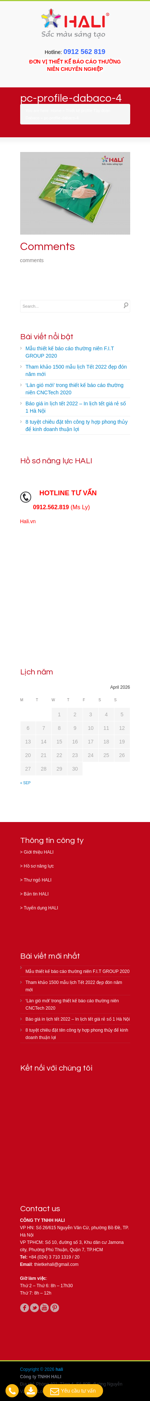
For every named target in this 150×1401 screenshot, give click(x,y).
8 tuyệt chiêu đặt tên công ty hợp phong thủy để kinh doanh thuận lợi (77, 425)
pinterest (54, 1307)
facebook (24, 1307)
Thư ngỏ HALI (38, 880)
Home (56, 110)
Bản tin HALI (36, 894)
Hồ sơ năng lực (39, 866)
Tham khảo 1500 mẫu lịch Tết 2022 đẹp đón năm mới (76, 370)
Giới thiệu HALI (39, 852)
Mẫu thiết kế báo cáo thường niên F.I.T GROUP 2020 (70, 352)
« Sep (25, 783)
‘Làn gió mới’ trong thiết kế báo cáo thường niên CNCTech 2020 (75, 388)
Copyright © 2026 (38, 1369)
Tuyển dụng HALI (41, 908)
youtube (44, 1307)
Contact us (40, 1209)
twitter (34, 1307)
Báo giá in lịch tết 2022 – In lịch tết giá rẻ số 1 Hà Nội (76, 407)
